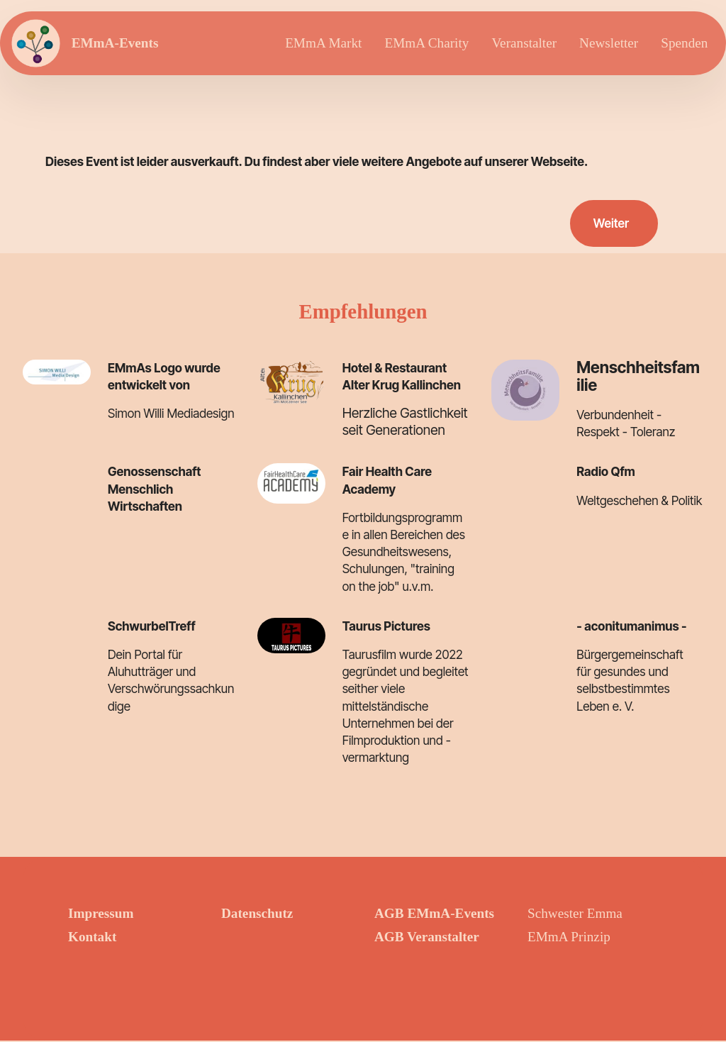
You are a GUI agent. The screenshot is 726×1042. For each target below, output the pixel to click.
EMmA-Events (116, 43)
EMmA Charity (426, 42)
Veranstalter (524, 42)
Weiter (610, 223)
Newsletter (608, 42)
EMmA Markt (323, 42)
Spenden (684, 42)
